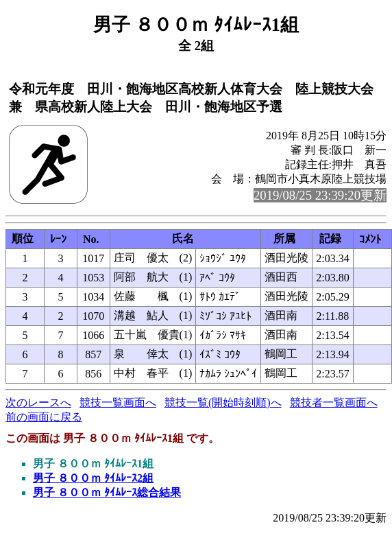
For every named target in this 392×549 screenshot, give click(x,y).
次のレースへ (38, 402)
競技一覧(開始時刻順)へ (223, 402)
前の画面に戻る (43, 417)
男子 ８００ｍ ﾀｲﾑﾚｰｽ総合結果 (107, 492)
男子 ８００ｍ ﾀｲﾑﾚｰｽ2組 (93, 478)
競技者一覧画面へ (334, 402)
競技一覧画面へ (117, 402)
